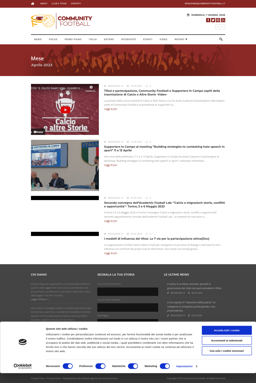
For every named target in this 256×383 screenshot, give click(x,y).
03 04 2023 (136, 233)
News (38, 39)
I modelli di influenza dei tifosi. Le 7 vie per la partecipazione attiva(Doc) (156, 238)
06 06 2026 (196, 292)
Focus (53, 39)
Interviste (128, 39)
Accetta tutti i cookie (227, 340)
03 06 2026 (196, 315)
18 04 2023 (136, 85)
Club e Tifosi (59, 3)
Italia (93, 39)
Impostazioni (184, 376)
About (43, 3)
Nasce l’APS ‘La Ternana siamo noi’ (187, 325)
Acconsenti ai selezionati (226, 350)
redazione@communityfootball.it (205, 3)
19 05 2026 (196, 329)
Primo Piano (73, 39)
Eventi (147, 39)
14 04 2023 (136, 141)
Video (163, 39)
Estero (109, 39)
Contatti (76, 3)
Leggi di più (110, 109)
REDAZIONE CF (115, 85)
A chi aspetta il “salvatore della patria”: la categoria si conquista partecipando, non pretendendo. (191, 306)
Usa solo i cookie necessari (227, 360)
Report (181, 39)
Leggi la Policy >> (40, 299)
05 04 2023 (136, 197)
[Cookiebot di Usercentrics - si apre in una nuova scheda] (22, 376)
